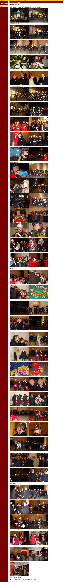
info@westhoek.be (34, 579)
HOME (25, 0)
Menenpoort (36, 7)
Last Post (2, 0)
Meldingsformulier (18, 0)
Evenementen (11, 0)
